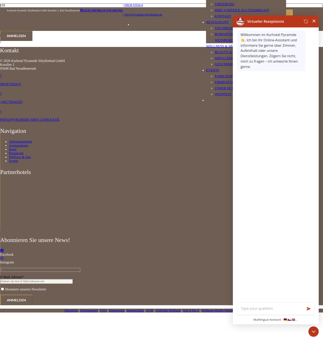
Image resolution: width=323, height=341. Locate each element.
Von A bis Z (191, 310)
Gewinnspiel (89, 310)
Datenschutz (135, 310)
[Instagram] (1, 258)
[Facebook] (2, 250)
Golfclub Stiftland (168, 310)
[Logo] (102, 231)
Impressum (116, 310)
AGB (149, 310)
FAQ (103, 310)
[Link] (0, 35)
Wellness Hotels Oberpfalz (219, 310)
